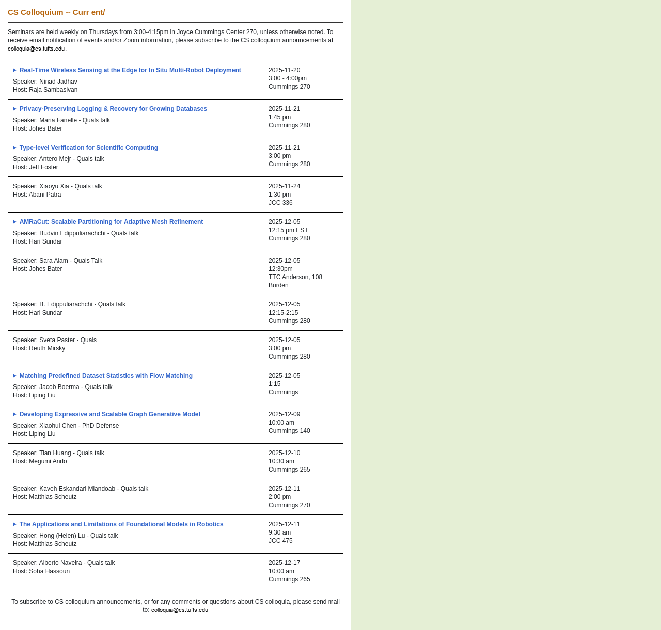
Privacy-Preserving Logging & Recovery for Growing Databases (113, 108)
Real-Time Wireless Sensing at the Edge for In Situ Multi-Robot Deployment (130, 70)
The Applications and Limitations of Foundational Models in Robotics (122, 524)
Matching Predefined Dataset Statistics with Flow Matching (106, 375)
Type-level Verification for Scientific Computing (89, 147)
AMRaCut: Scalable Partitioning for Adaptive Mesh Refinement (111, 221)
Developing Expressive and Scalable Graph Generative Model (110, 414)
